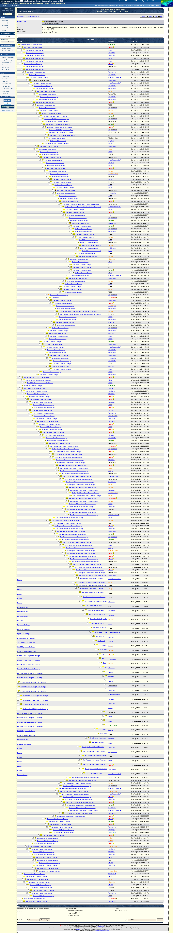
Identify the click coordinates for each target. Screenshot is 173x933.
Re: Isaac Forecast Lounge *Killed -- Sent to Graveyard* (81, 204)
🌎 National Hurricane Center (8, 107)
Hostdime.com (100, 926)
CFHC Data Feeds (7, 88)
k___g (110, 251)
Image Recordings (7, 60)
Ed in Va (111, 410)
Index (149, 16)
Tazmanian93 (112, 769)
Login (4, 5)
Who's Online (107, 11)
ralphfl (110, 50)
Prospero (111, 641)
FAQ (114, 11)
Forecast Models (6, 62)
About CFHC (5, 91)
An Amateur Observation (57, 138)
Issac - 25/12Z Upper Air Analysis (52, 113)
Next (155, 16)
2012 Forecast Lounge (33, 16)
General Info (5, 76)
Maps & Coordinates (8, 57)
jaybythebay (112, 223)
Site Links (5, 78)
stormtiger (111, 402)
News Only (5, 23)
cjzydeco (111, 141)
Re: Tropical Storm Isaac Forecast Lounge (64, 446)
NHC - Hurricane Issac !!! (85, 237)
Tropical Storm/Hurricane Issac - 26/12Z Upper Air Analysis (78, 311)
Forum (4, 48)
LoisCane (111, 53)
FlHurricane (7, 9)
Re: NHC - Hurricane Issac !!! (88, 240)
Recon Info (5, 64)
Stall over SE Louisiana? (58, 141)
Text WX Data (6, 86)
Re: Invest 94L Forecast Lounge (34, 388)
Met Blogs (5, 25)
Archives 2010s (21, 16)
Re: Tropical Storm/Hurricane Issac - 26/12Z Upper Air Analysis (80, 314)
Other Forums (104, 10)
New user (99, 11)
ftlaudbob (111, 55)
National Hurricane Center (102, 930)
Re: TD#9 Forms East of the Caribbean (37, 377)
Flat (160, 16)
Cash (110, 215)
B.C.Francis (112, 248)
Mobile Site (5, 93)
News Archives (6, 27)
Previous (142, 16)
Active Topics (120, 10)
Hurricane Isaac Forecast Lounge (31, 44)
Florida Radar (6, 70)
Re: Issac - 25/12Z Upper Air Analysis (55, 116)
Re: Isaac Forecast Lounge (33, 47)
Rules (119, 11)
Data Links (5, 81)
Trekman (111, 163)
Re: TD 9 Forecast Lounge (33, 385)
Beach (110, 388)
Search (4, 30)
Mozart (110, 380)
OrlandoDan (21, 21)
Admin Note (55, 297)
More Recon (5, 67)
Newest (9, 48)
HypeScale (4, 39)
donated (78, 929)
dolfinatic (111, 333)
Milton (123, 5)
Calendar (126, 11)
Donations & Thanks (8, 51)
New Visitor (14, 5)
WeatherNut (112, 72)
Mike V (110, 672)
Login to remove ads (7, 110)
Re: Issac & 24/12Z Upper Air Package (29, 673)
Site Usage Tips (6, 83)
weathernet (112, 874)
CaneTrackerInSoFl (114, 77)
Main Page (5, 20)
